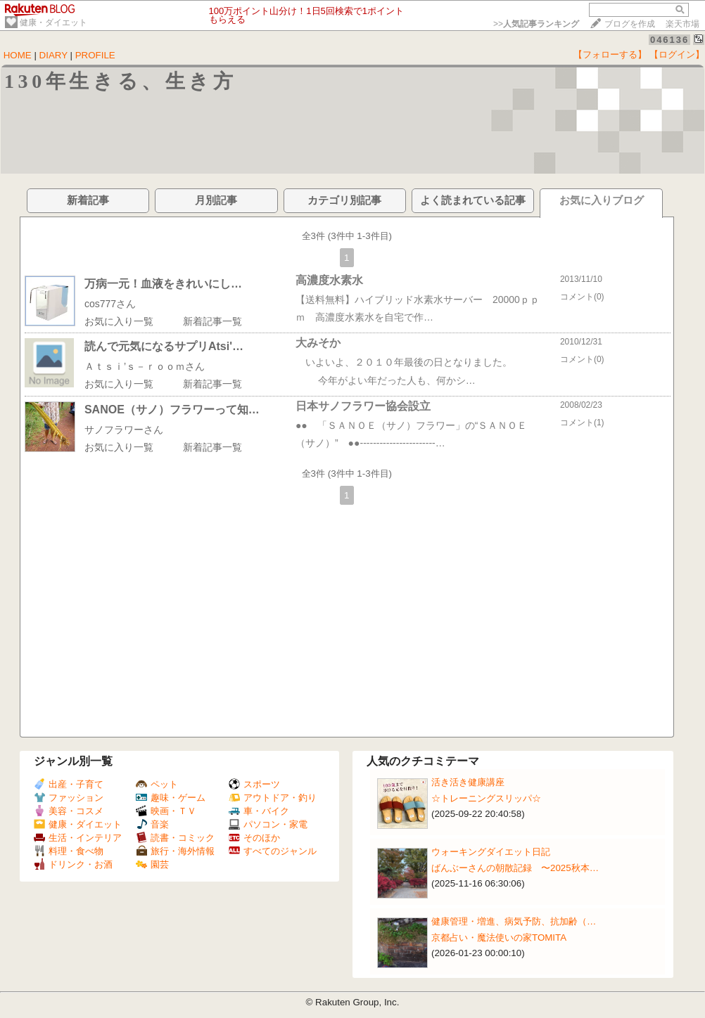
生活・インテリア (78, 837)
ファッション (68, 797)
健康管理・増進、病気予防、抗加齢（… (513, 921)
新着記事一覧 (212, 321)
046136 (669, 39)
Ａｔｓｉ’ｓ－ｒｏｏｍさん (144, 366)
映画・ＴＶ (166, 811)
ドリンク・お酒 (73, 864)
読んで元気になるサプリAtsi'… (163, 346)
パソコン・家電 (268, 824)
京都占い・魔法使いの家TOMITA (498, 937)
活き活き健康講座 (467, 782)
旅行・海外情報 (175, 851)
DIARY (53, 55)
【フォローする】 (610, 54)
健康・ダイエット (53, 22)
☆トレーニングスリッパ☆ (486, 798)
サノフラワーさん (123, 429)
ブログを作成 (629, 24)
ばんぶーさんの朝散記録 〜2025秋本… (515, 868)
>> (536, 24)
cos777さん (110, 303)
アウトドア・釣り (273, 797)
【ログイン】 (676, 54)
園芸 (152, 864)
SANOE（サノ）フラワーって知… (172, 409)
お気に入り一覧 (118, 321)
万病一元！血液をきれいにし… (163, 284)
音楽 (152, 824)
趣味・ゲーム (170, 797)
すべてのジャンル (273, 851)
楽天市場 (682, 24)
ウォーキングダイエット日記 (490, 851)
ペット (157, 784)
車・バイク (259, 811)
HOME (18, 55)
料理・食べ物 (68, 851)
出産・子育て (68, 784)
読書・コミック (175, 837)
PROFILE (95, 55)
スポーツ (254, 784)
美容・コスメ (68, 811)
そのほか (254, 837)
